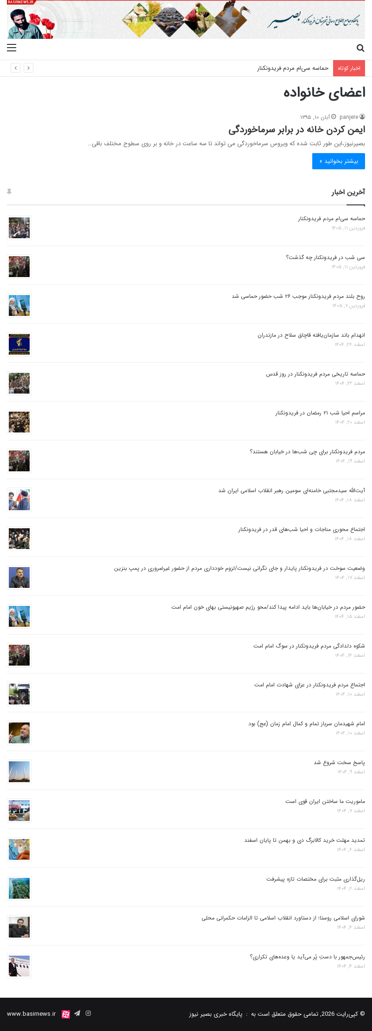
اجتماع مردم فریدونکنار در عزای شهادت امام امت (309, 684)
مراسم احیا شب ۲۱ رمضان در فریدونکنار (320, 412)
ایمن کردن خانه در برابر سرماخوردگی (296, 130)
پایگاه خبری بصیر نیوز (215, 1014)
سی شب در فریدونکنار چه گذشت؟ (325, 257)
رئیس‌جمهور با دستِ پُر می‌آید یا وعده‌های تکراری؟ (307, 956)
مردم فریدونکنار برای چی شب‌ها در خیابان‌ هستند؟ (307, 451)
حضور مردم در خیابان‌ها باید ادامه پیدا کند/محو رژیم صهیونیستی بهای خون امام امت (268, 607)
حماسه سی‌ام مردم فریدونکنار (292, 68)
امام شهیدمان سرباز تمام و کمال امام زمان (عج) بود (306, 723)
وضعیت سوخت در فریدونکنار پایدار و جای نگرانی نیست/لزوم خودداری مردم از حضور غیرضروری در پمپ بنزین (239, 568)
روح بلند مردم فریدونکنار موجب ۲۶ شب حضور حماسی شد (298, 296)
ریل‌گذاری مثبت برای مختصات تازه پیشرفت (315, 879)
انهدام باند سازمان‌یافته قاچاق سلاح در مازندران (311, 335)
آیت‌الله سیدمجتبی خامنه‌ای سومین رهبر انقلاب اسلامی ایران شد (291, 490)
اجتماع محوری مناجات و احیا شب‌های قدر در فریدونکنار (302, 529)
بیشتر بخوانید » (338, 161)
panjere (349, 117)
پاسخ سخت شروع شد (339, 762)
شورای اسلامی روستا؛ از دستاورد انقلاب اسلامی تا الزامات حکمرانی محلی (283, 918)
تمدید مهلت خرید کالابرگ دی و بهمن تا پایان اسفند (304, 840)
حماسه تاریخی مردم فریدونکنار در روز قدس (315, 374)
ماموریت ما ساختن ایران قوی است (325, 801)
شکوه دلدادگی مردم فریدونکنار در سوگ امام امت (309, 646)
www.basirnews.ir (31, 1014)
